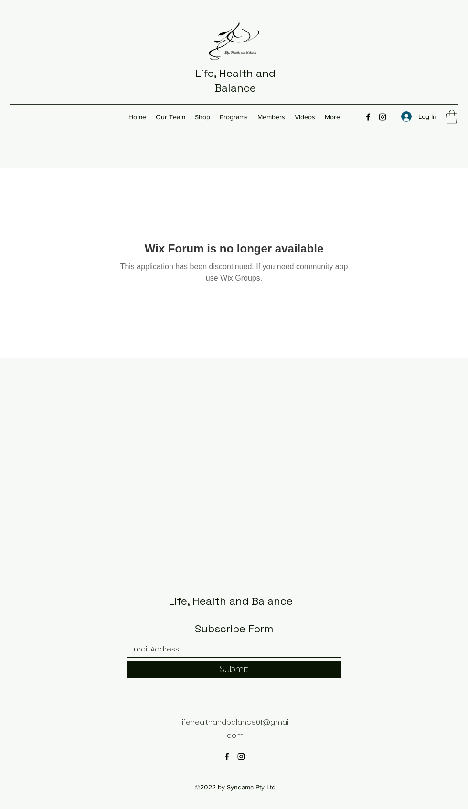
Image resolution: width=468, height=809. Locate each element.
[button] (451, 117)
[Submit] (234, 669)
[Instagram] (382, 117)
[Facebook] (368, 117)
